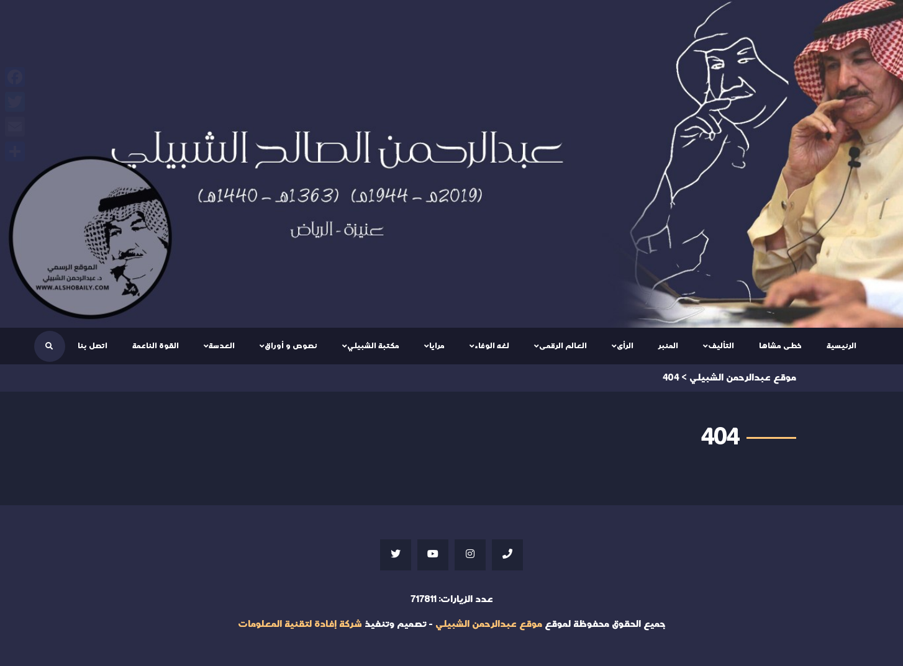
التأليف (721, 345)
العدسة (222, 345)
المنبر (668, 345)
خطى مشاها (780, 345)
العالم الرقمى (563, 345)
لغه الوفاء (491, 345)
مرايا (437, 345)
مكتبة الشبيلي (373, 345)
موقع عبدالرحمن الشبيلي (488, 624)
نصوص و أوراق (291, 345)
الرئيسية (841, 345)
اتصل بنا (92, 345)
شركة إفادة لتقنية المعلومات (300, 624)
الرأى (625, 345)
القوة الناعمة (155, 345)
